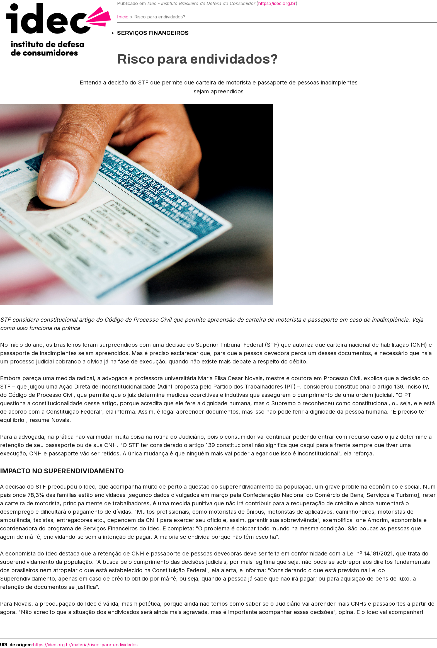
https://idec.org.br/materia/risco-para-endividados (85, 644)
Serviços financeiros (153, 33)
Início (122, 17)
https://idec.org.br (277, 3)
